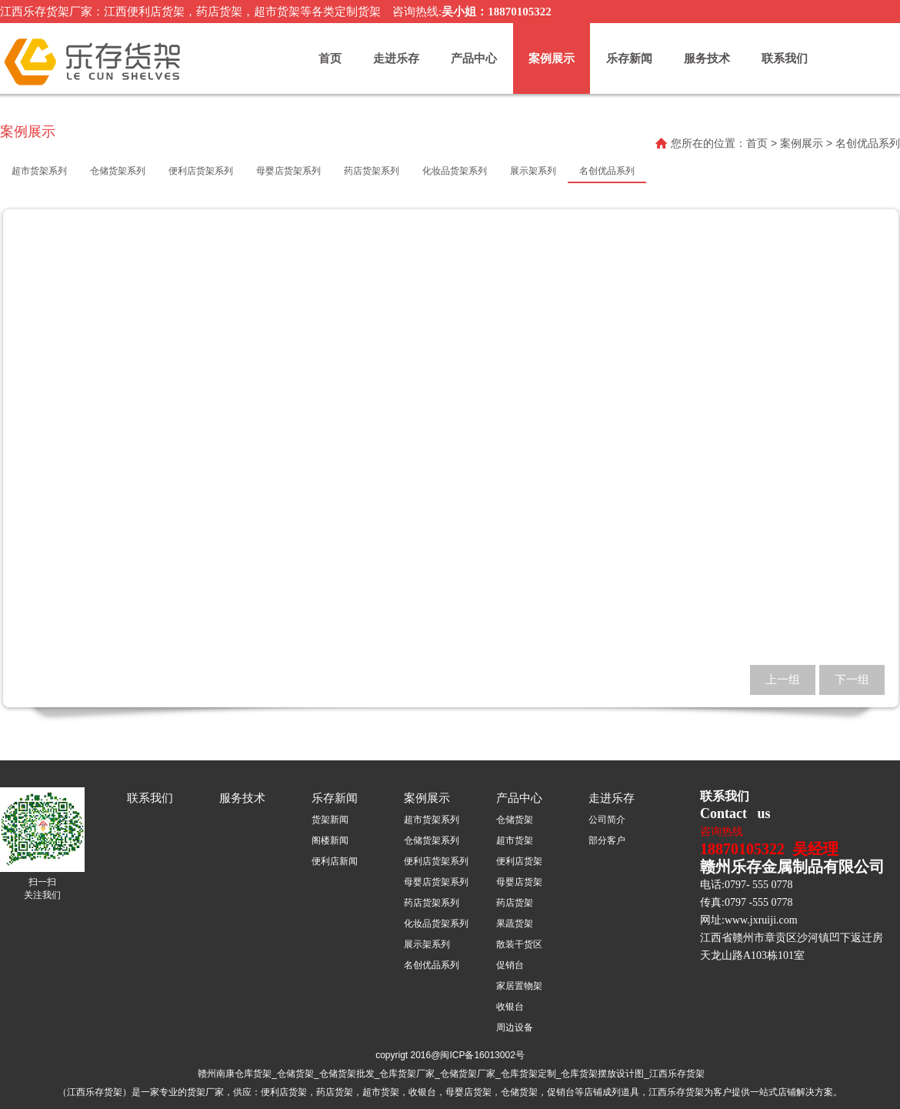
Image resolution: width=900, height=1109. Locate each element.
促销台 (510, 965)
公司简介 (606, 819)
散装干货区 (519, 944)
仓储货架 (514, 819)
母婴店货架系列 (436, 882)
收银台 (510, 1006)
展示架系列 (427, 944)
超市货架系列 (431, 819)
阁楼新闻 (330, 840)
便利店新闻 (335, 861)
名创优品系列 (431, 965)
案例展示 (551, 58)
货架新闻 (330, 819)
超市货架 (514, 840)
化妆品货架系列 (436, 923)
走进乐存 (396, 58)
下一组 (852, 679)
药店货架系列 (431, 902)
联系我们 (785, 58)
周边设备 (514, 1027)
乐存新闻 (629, 58)
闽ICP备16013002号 (482, 1055)
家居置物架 (519, 985)
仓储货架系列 (431, 840)
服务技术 (707, 58)
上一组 (782, 679)
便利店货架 (519, 861)
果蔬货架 (514, 923)
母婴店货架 (519, 882)
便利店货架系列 (436, 861)
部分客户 (606, 840)
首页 (330, 58)
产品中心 (474, 58)
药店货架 (514, 902)
